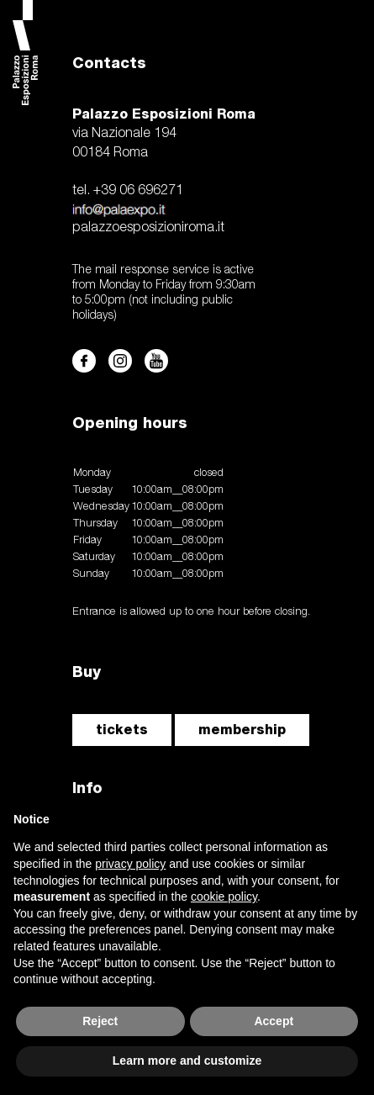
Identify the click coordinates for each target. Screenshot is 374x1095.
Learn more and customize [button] (187, 1060)
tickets (122, 730)
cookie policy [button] (224, 896)
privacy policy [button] (130, 863)
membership (242, 730)
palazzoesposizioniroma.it (148, 228)
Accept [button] (273, 1021)
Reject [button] (100, 1021)
